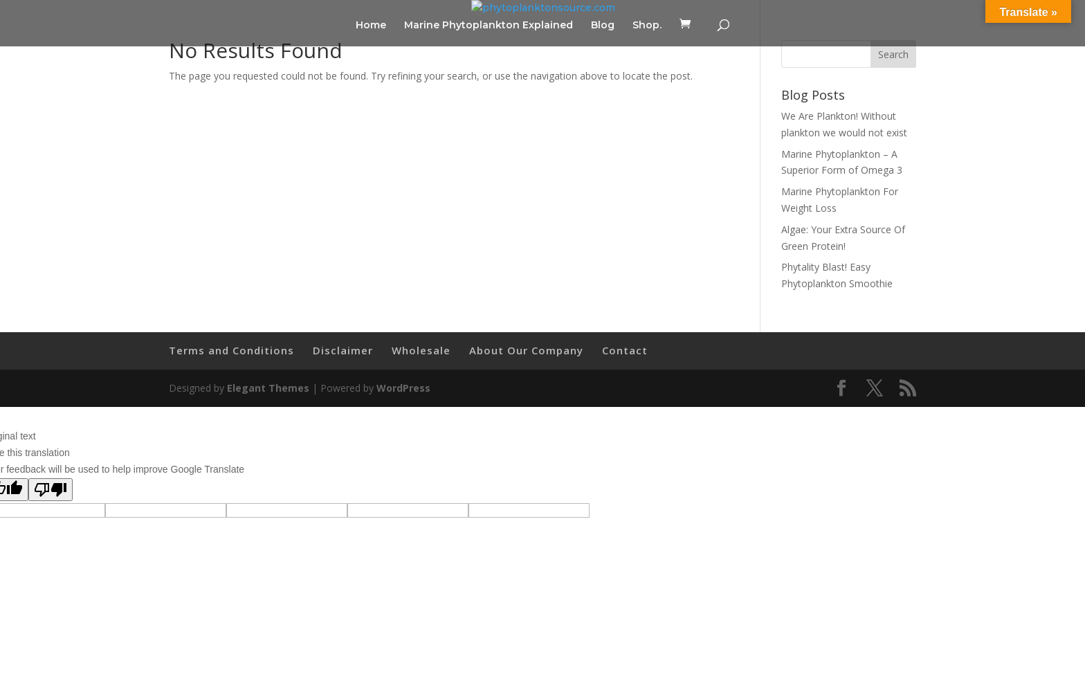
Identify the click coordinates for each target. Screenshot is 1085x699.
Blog (602, 25)
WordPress (403, 387)
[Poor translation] (50, 489)
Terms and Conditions (231, 350)
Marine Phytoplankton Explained (488, 25)
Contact (625, 350)
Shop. (647, 25)
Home (371, 25)
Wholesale (421, 350)
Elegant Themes (268, 387)
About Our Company (526, 350)
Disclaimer (343, 350)
